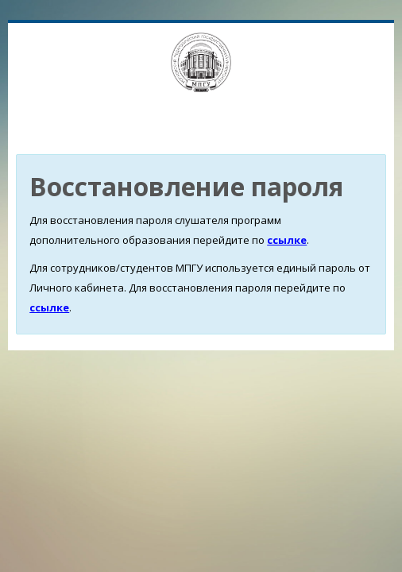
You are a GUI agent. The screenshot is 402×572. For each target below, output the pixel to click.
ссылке (287, 240)
